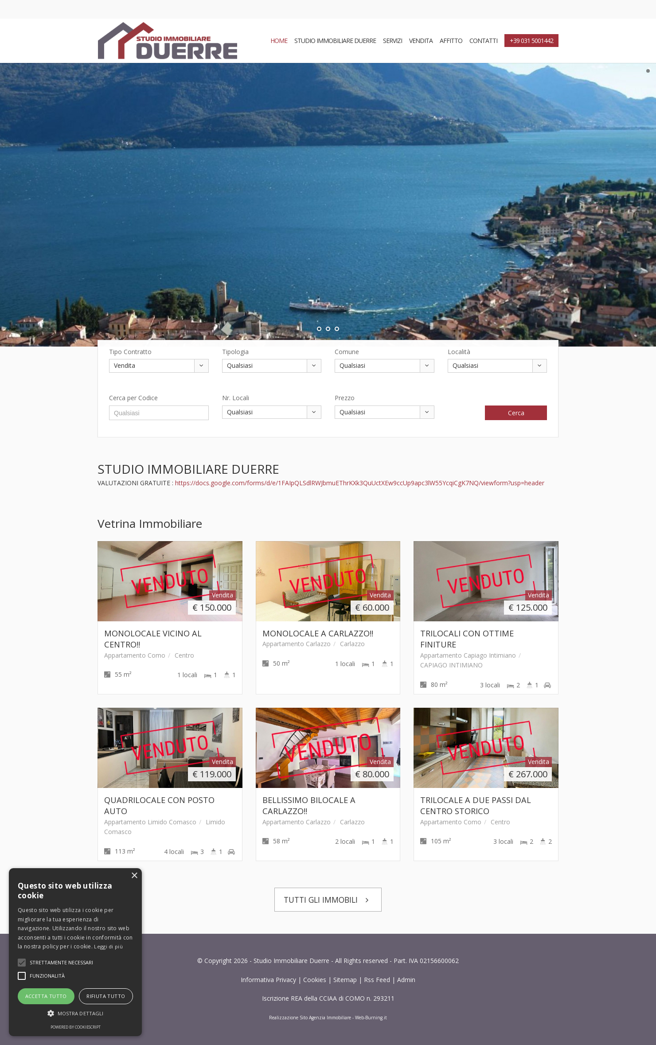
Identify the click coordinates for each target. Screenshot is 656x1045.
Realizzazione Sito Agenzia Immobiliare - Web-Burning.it (328, 1017)
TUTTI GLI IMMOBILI (328, 899)
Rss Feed (377, 979)
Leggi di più (108, 946)
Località (459, 351)
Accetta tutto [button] (46, 996)
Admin (406, 979)
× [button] (134, 876)
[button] (75, 1013)
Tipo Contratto (130, 351)
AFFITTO (451, 40)
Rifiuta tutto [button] (105, 996)
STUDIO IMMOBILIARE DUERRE (335, 40)
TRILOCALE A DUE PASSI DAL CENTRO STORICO (475, 805)
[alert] (75, 952)
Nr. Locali (235, 398)
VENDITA (421, 40)
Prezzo (345, 398)
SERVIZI (392, 40)
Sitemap (345, 979)
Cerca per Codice (133, 398)
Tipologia (235, 351)
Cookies (314, 979)
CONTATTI (483, 40)
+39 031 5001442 (531, 40)
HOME (278, 40)
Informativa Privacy (268, 979)
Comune (347, 351)
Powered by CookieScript (76, 1027)
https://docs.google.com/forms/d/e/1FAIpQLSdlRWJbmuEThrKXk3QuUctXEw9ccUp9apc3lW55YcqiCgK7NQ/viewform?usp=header (359, 483)
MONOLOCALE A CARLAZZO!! (317, 633)
